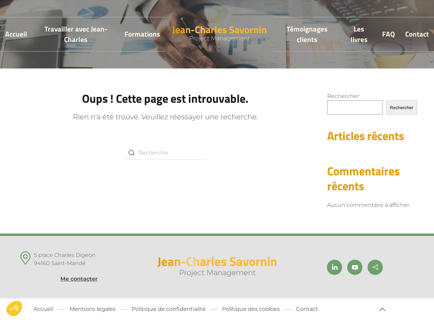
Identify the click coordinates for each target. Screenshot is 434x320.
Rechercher (343, 96)
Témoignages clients (307, 34)
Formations (142, 33)
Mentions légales (93, 309)
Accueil (16, 33)
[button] (382, 309)
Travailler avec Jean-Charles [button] (75, 34)
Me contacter (79, 279)
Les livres (359, 34)
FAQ (388, 33)
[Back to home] (219, 34)
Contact (417, 33)
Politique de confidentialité (169, 309)
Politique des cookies (251, 309)
